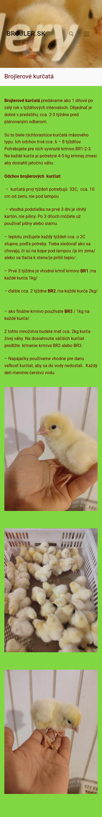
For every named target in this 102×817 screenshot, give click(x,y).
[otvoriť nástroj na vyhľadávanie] (71, 33)
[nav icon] (86, 34)
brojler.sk (26, 33)
